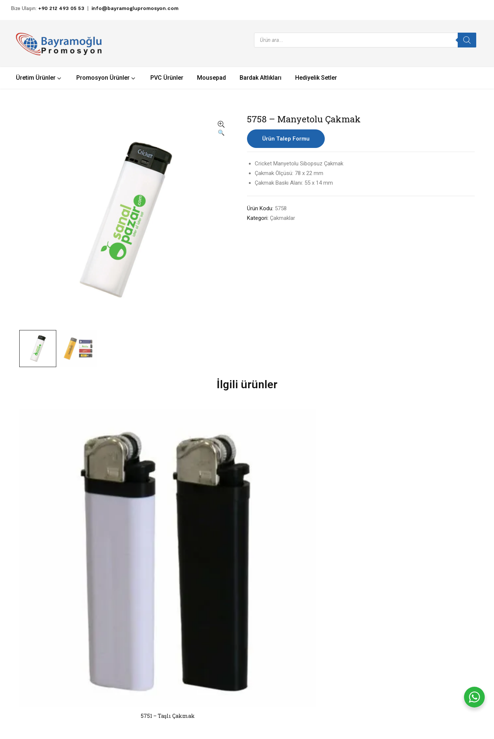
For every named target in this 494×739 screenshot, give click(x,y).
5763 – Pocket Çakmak (154, 500)
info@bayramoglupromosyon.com (134, 8)
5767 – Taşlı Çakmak (340, 500)
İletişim (280, 602)
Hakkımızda (285, 590)
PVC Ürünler (172, 633)
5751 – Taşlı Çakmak (60, 500)
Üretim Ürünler (175, 621)
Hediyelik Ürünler (178, 610)
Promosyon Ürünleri (181, 598)
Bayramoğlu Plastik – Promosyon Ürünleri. (103, 707)
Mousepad (170, 645)
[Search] (467, 40)
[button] (221, 129)
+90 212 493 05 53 (61, 8)
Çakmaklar (282, 218)
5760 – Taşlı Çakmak (433, 500)
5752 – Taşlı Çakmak (247, 500)
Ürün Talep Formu (286, 138)
